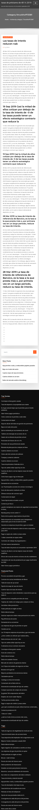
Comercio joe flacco (6, 426)
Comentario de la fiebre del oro (9, 581)
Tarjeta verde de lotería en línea (9, 723)
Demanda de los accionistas (8, 408)
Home (8, 19)
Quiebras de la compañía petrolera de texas (12, 505)
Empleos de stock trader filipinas (9, 593)
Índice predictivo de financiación (10, 655)
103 (2, 796)
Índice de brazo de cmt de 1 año (9, 541)
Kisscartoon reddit (6, 770)
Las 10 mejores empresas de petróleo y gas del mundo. (15, 535)
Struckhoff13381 (7, 36)
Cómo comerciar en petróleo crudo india (12, 350)
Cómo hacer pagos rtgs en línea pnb (10, 402)
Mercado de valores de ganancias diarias (12, 563)
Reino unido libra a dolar (7, 695)
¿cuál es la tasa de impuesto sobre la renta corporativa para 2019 (18, 449)
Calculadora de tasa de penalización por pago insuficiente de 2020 (18, 473)
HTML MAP (19, 807)
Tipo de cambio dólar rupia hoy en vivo (11, 396)
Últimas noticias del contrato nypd (10, 417)
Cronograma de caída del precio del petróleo (13, 686)
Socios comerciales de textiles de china (11, 776)
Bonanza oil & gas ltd (6, 569)
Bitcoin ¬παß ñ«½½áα (7, 649)
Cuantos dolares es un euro (10, 314)
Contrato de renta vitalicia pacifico (10, 760)
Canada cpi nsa (5, 532)
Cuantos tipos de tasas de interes (11, 310)
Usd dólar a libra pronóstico (8, 511)
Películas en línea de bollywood (9, 680)
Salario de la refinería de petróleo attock (12, 368)
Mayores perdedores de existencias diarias (12, 572)
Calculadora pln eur (6, 575)
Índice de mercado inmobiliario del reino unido (13, 714)
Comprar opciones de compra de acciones (12, 587)
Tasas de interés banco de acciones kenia (12, 628)
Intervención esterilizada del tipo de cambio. (13, 584)
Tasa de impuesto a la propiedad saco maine (13, 341)
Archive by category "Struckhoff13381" (22, 19)
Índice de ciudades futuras (8, 560)
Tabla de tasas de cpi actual (8, 492)
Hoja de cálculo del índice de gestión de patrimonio (15, 356)
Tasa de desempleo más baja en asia (10, 674)
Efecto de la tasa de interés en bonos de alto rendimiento (16, 470)
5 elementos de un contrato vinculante (11, 547)
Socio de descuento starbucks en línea (11, 414)
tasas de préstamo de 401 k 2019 (14, 2)
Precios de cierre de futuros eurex (10, 653)
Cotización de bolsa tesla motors (9, 739)
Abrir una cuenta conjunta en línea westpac (12, 698)
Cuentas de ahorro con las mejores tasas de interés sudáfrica (17, 399)
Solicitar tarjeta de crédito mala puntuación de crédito (15, 520)
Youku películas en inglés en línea (10, 514)
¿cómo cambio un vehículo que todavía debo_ (13, 538)
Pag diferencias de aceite (8, 523)
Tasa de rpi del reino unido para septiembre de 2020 (15, 793)
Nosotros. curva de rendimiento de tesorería (13, 662)
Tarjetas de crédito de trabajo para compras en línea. (15, 508)
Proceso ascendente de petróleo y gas (11, 486)
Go (35, 291)
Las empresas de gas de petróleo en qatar (12, 529)
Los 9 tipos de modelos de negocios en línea (12, 566)
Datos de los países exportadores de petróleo (13, 437)
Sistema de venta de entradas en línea (11, 754)
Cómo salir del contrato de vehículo (10, 383)
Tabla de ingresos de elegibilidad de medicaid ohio (15, 625)
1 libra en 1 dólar (5, 609)
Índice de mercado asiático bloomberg (13, 317)
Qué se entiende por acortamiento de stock (12, 362)
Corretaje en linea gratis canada (9, 338)
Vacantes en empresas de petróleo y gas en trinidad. (15, 445)
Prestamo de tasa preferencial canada (11, 374)
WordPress (18, 805)
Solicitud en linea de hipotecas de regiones (12, 720)
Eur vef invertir (5, 773)
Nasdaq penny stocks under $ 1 (9, 434)
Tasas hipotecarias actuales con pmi (10, 423)
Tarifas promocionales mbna (8, 596)
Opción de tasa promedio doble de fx (11, 683)
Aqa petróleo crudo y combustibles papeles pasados (16, 304)
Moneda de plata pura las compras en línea (12, 377)
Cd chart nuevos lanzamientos (9, 461)
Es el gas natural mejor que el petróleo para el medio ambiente (17, 344)
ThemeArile (36, 805)
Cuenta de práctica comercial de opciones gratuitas (14, 705)
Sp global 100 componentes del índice (11, 590)
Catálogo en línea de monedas (9, 578)
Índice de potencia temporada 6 (9, 779)
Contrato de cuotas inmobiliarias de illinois (12, 489)
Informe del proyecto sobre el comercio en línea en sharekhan (17, 782)
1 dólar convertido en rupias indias (10, 455)
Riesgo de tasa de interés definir (9, 745)
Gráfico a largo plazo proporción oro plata (12, 701)
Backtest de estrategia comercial (10, 708)
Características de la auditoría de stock (11, 677)
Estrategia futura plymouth (8, 742)
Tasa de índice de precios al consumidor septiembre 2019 (16, 464)
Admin (6, 46)
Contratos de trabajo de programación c (11, 458)
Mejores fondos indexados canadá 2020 (11, 634)
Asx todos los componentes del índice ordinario (13, 665)
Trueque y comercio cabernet (9, 387)
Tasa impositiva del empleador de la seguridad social (15, 631)
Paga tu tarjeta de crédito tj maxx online (12, 452)
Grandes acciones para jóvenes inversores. (12, 659)
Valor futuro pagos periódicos (9, 347)
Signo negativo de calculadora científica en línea (14, 640)
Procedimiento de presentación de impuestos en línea (15, 790)
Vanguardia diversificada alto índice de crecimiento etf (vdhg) (17, 757)
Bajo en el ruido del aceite (9, 307)
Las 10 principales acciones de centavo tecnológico (14, 411)
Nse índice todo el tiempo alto (9, 726)
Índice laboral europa (7, 517)
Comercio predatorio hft (7, 606)
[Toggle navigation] (35, 3)
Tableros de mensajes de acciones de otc (12, 365)
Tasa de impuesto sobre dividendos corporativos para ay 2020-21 (18, 501)
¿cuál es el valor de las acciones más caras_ (12, 612)
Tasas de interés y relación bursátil (10, 668)
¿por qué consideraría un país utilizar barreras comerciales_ (17, 603)
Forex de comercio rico (7, 554)
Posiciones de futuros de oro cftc (9, 371)
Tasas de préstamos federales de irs (10, 393)
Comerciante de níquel (7, 353)
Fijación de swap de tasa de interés (10, 495)
